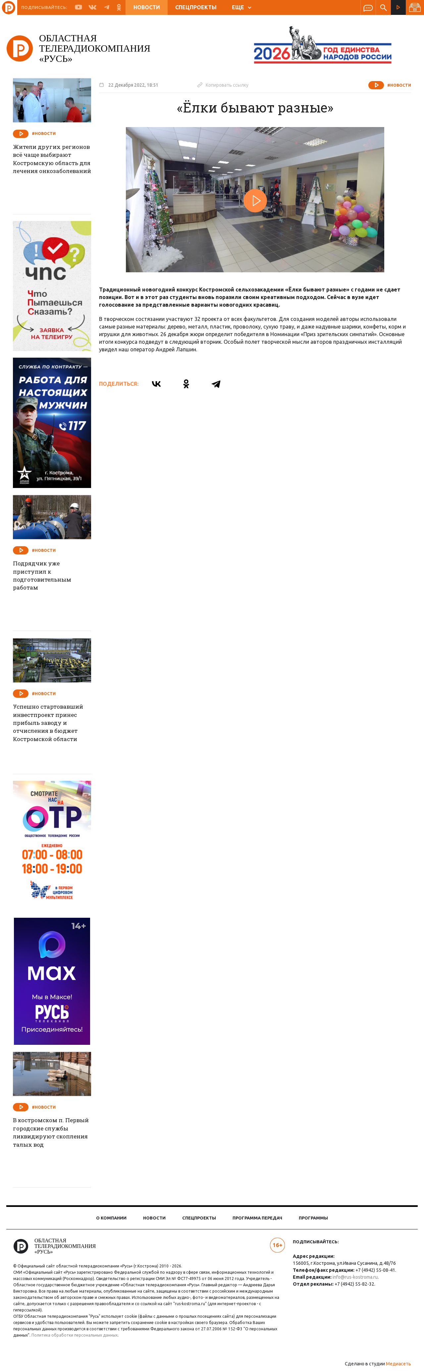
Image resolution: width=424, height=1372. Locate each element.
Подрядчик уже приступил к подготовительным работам (48, 577)
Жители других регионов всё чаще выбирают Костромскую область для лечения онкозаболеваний (52, 168)
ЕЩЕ (241, 7)
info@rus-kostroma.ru (353, 1277)
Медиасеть (394, 1363)
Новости (146, 7)
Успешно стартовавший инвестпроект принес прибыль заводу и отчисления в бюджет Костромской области (55, 724)
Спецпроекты (196, 7)
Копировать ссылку (227, 84)
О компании (111, 1218)
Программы (313, 1218)
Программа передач (257, 1218)
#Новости (395, 85)
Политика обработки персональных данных (79, 1335)
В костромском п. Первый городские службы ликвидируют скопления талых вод (53, 1133)
